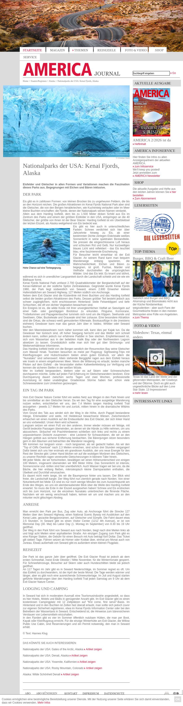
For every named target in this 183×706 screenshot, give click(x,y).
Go (174, 73)
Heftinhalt (140, 144)
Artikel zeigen (94, 649)
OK (177, 699)
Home (25, 81)
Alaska (52, 81)
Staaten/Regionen (39, 81)
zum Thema (142, 317)
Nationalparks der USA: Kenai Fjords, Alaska (77, 81)
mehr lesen (141, 393)
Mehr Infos (43, 702)
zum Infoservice (144, 166)
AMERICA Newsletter (147, 175)
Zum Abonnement (145, 198)
